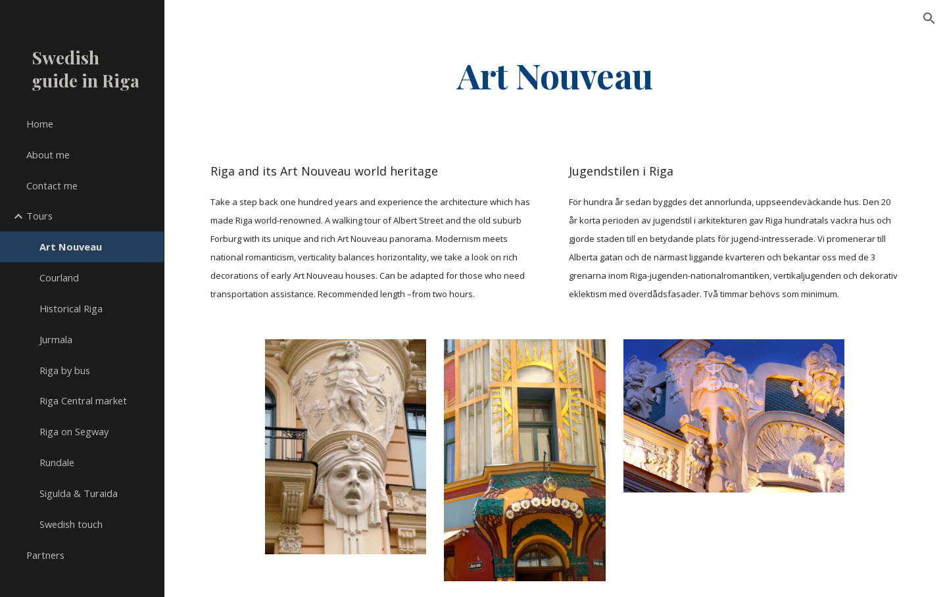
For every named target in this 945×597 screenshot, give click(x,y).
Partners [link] (45, 554)
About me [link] (48, 154)
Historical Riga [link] (71, 308)
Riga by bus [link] (64, 370)
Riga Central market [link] (83, 400)
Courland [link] (59, 277)
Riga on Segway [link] (74, 431)
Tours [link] (39, 215)
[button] (929, 18)
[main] (554, 74)
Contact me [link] (52, 185)
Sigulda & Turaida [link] (78, 493)
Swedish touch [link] (71, 524)
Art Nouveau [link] (70, 246)
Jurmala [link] (55, 339)
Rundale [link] (56, 462)
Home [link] (39, 123)
